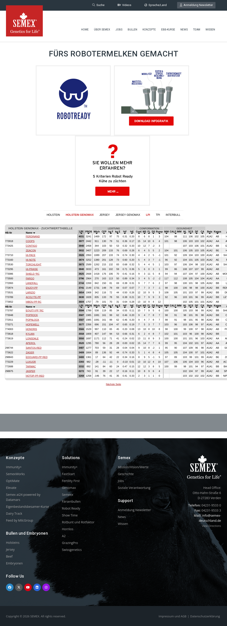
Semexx (67, 494)
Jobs (118, 23)
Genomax (69, 488)
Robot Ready (71, 508)
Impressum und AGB (172, 616)
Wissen (210, 23)
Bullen (132, 23)
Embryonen (14, 563)
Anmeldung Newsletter (196, 5)
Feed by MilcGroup (19, 520)
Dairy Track (14, 513)
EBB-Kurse (168, 23)
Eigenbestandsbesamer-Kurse (27, 506)
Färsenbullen (71, 501)
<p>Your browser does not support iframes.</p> (113, 306)
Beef (9, 556)
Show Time (70, 515)
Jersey (10, 549)
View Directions (211, 526)
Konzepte (149, 23)
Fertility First (71, 481)
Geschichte (126, 474)
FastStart (68, 474)
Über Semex (102, 23)
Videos (124, 5)
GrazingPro (70, 543)
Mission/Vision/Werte (133, 467)
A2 (64, 536)
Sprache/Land (155, 5)
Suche (98, 5)
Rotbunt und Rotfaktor (78, 522)
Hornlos (67, 529)
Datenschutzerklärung (205, 616)
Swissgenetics (72, 550)
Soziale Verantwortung (134, 488)
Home (85, 23)
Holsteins (13, 542)
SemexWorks (15, 474)
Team (196, 23)
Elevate (11, 488)
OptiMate (13, 481)
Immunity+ (14, 467)
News (184, 23)
